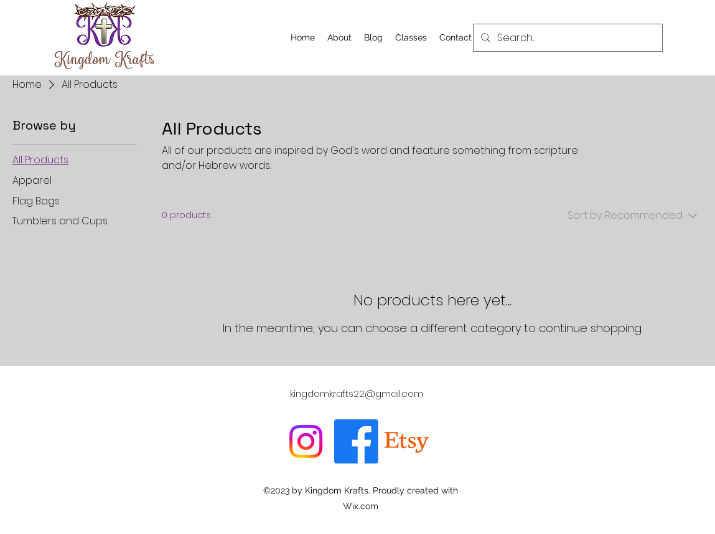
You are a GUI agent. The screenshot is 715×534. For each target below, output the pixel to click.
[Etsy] (407, 441)
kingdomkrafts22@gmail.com (356, 393)
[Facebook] (356, 441)
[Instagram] (306, 441)
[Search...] (566, 38)
